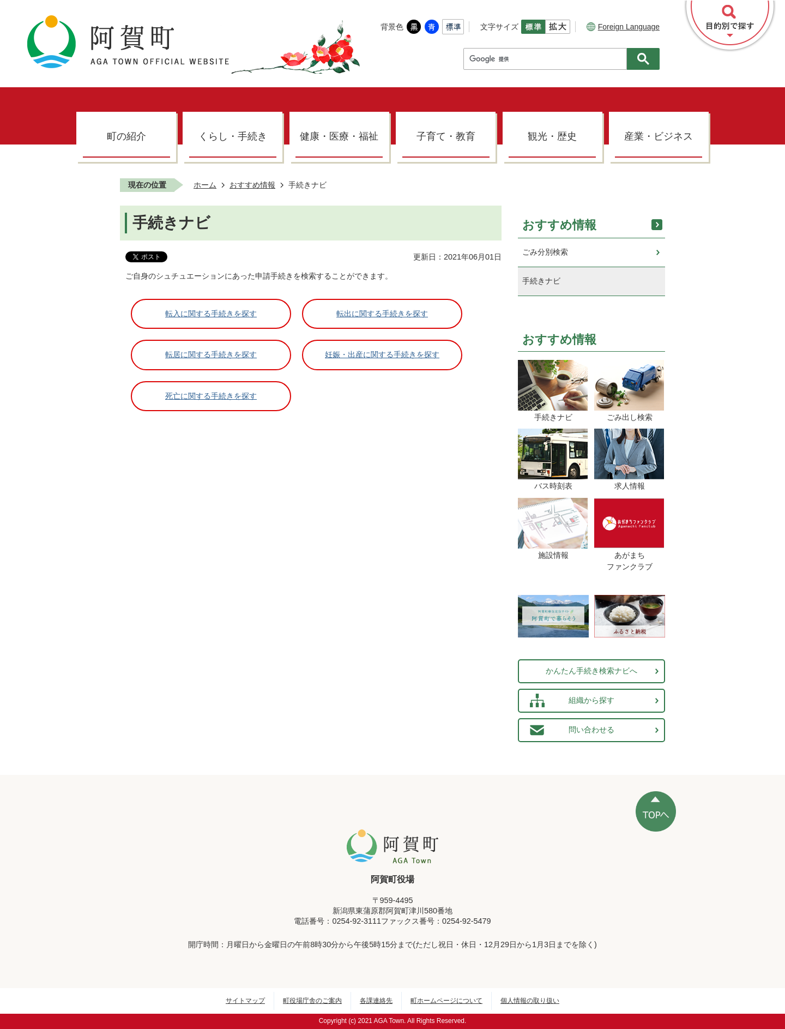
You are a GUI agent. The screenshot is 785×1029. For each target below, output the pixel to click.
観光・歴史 (552, 136)
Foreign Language (623, 26)
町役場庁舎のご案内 (312, 1000)
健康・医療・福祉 (339, 136)
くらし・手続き (232, 136)
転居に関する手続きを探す (211, 354)
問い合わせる (591, 729)
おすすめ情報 (252, 184)
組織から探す (591, 700)
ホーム (205, 184)
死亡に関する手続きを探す (211, 396)
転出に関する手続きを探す (382, 313)
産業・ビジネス (658, 136)
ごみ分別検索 (545, 252)
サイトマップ (245, 1000)
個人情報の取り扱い (529, 1000)
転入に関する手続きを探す (211, 313)
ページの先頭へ (656, 811)
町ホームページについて (446, 1000)
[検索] (547, 59)
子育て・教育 (445, 136)
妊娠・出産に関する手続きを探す (382, 354)
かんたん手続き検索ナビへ (591, 670)
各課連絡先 (376, 1000)
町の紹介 (126, 136)
